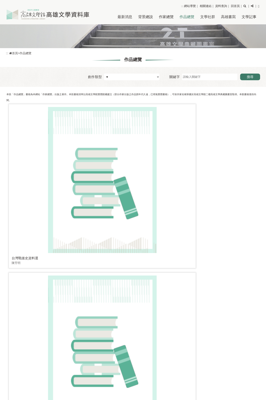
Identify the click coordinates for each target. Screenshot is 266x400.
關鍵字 (174, 77)
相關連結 (206, 6)
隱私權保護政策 (249, 379)
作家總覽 (166, 17)
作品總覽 (187, 17)
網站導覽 (190, 6)
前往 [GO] (183, 312)
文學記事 (249, 17)
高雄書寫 (228, 17)
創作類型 (95, 77)
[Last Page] (136, 312)
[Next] (120, 312)
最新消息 (124, 17)
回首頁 (235, 6)
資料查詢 (221, 6)
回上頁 (248, 334)
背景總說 (145, 17)
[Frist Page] (86, 312)
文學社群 (207, 17)
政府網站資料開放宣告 (244, 390)
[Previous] (103, 312)
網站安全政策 (250, 384)
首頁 (13, 53)
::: (182, 6)
